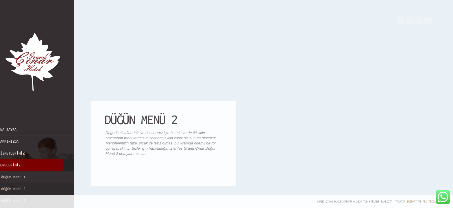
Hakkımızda (16, 141)
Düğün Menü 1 (21, 177)
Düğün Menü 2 (41, 188)
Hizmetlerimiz (19, 153)
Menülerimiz (41, 165)
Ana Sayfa (15, 129)
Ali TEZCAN (430, 201)
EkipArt (412, 201)
